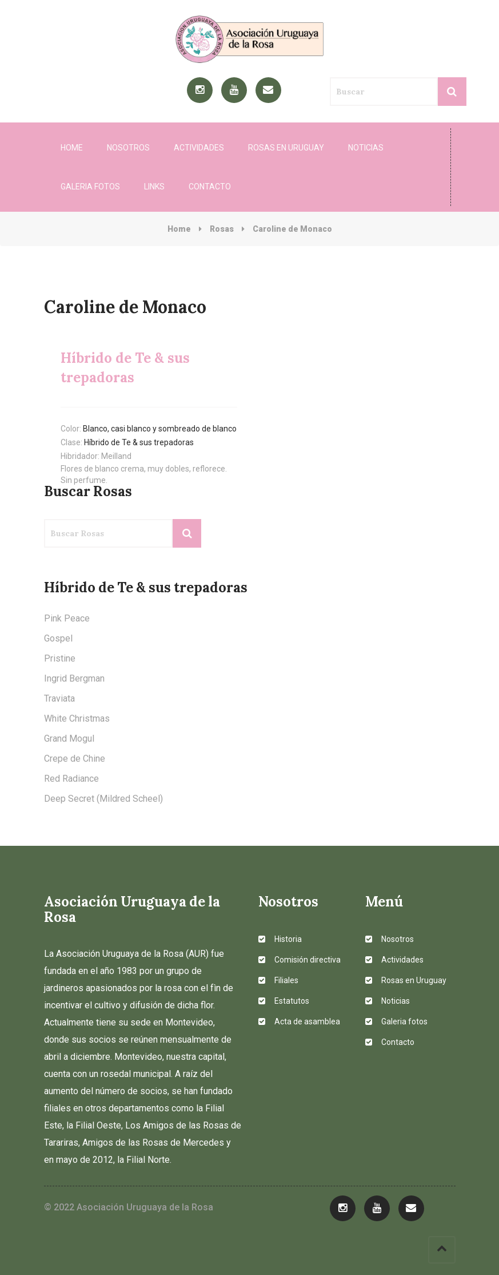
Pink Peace (67, 618)
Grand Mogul (69, 738)
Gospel (58, 638)
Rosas (222, 228)
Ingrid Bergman (74, 678)
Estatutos (283, 1000)
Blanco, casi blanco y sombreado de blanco (160, 428)
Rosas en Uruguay (286, 147)
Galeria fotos (90, 186)
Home (72, 147)
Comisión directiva (299, 959)
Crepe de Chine (74, 758)
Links (154, 186)
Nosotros (128, 147)
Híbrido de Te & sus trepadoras (139, 442)
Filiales (278, 980)
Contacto (210, 186)
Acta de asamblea (299, 1021)
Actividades (199, 147)
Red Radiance (71, 778)
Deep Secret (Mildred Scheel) (103, 798)
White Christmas (77, 718)
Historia (280, 939)
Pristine (59, 658)
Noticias (366, 147)
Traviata (59, 698)
